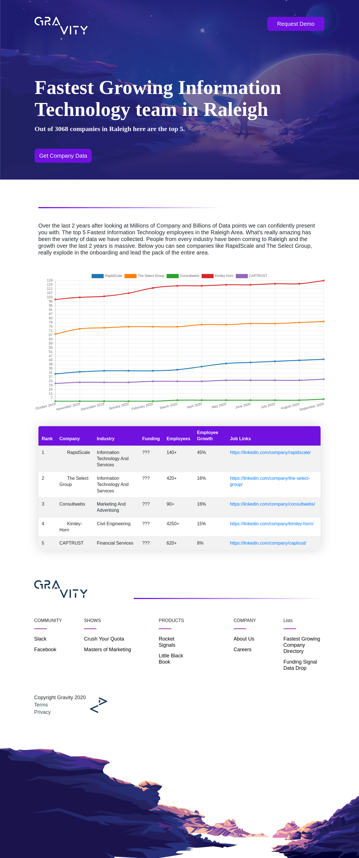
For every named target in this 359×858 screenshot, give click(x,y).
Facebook (45, 649)
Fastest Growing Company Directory (302, 645)
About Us (244, 639)
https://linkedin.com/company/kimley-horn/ (272, 523)
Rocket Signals (167, 642)
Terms (41, 705)
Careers (243, 649)
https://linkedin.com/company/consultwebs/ (272, 504)
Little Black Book (171, 659)
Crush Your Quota (104, 639)
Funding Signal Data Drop (300, 665)
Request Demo (295, 24)
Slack (40, 639)
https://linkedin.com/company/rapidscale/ (270, 452)
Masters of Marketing (107, 649)
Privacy (42, 712)
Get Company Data (63, 156)
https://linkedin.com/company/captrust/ (268, 543)
